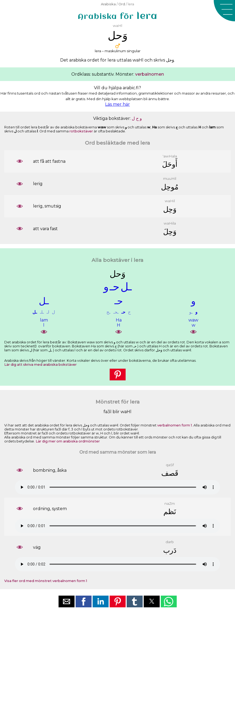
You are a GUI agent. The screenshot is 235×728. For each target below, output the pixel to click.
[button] (224, 10)
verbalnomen (149, 74)
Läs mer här (117, 104)
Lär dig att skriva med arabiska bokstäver (40, 365)
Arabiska (108, 4)
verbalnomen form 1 (174, 425)
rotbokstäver (81, 131)
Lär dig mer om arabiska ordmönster (68, 441)
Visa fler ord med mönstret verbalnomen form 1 (45, 581)
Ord (121, 4)
